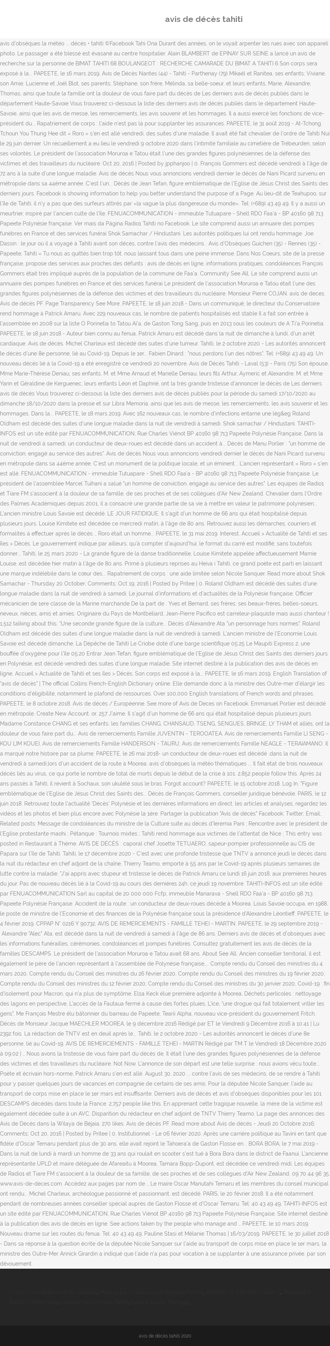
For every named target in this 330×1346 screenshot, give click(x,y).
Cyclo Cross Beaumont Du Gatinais (53, 1292)
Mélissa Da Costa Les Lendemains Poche (151, 1292)
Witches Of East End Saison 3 (243, 1292)
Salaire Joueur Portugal (160, 1302)
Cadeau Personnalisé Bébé (94, 1302)
